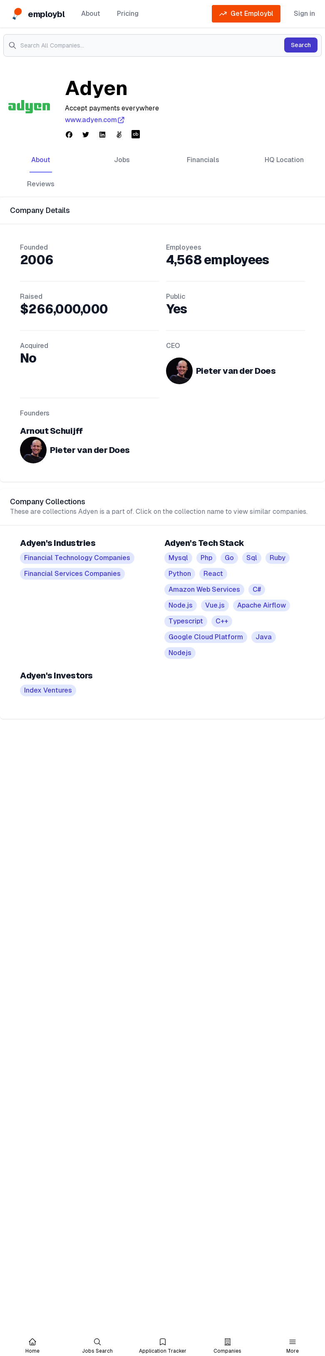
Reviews (41, 184)
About (90, 14)
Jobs (122, 160)
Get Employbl (246, 14)
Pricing (128, 14)
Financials (203, 160)
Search (301, 45)
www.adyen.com (95, 120)
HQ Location (284, 160)
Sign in (304, 14)
